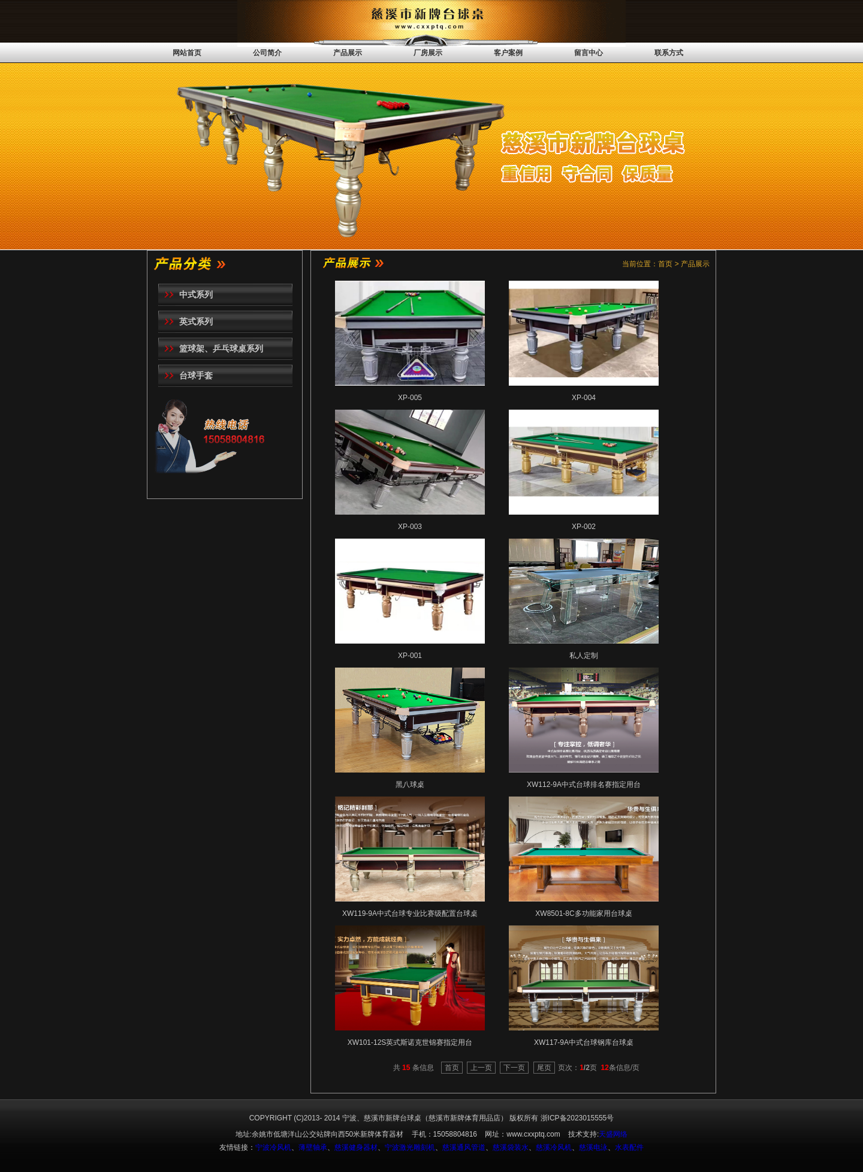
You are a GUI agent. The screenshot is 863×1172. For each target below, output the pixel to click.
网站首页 (187, 53)
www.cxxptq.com (533, 1134)
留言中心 (588, 53)
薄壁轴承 (312, 1147)
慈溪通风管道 (463, 1147)
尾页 (544, 1067)
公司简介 (267, 53)
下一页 (514, 1067)
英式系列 (196, 321)
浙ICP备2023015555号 (577, 1118)
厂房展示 (428, 53)
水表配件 (629, 1147)
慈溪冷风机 (554, 1147)
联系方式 (668, 53)
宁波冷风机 (273, 1147)
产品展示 (347, 53)
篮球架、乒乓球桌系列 (221, 348)
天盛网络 (613, 1134)
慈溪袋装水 (511, 1147)
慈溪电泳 (593, 1147)
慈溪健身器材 (356, 1147)
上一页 (481, 1067)
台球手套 (196, 375)
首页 (452, 1067)
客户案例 (508, 53)
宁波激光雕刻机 (410, 1147)
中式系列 (196, 294)
